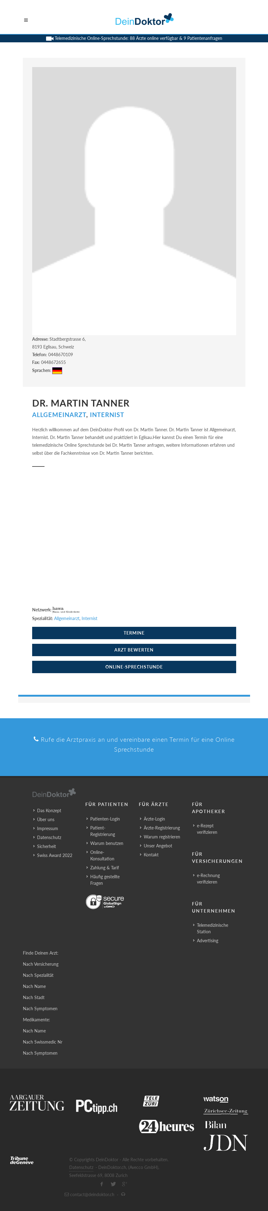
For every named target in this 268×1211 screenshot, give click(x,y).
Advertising (207, 940)
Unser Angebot (158, 845)
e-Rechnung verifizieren (208, 878)
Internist (107, 414)
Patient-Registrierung (102, 831)
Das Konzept (49, 810)
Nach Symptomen (40, 1008)
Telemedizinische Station (212, 928)
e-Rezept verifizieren (207, 829)
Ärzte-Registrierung (162, 827)
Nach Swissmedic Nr (42, 1041)
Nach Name (34, 986)
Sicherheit (46, 846)
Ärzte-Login (154, 818)
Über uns (45, 819)
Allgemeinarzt (59, 414)
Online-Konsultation (102, 855)
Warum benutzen (106, 843)
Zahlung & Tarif (104, 867)
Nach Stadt (34, 997)
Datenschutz (49, 837)
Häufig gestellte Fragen (105, 880)
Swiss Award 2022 (54, 855)
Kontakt (151, 854)
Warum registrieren (162, 836)
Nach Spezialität (38, 975)
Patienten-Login (105, 818)
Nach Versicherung (40, 964)
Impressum (47, 828)
